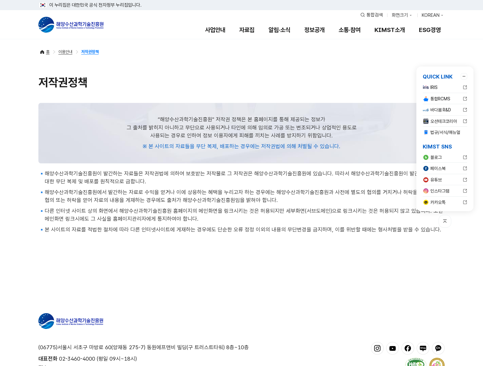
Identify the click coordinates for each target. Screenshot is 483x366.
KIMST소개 (389, 30)
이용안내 (65, 51)
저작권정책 (90, 51)
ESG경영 (430, 30)
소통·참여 (350, 30)
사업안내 (215, 30)
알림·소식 (279, 30)
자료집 (247, 30)
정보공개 (314, 30)
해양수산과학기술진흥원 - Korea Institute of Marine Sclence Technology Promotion (70, 24)
